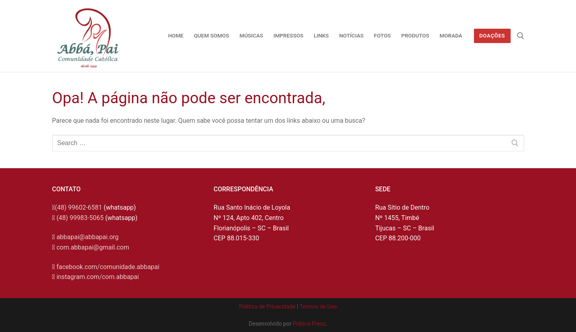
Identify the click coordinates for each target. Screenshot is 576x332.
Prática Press (309, 323)
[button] (559, 11)
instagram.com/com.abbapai (98, 277)
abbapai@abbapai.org (88, 237)
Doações (492, 35)
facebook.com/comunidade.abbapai (108, 267)
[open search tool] (520, 35)
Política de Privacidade (267, 306)
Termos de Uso (318, 306)
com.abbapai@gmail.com (93, 247)
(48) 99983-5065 (80, 218)
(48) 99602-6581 (78, 207)
